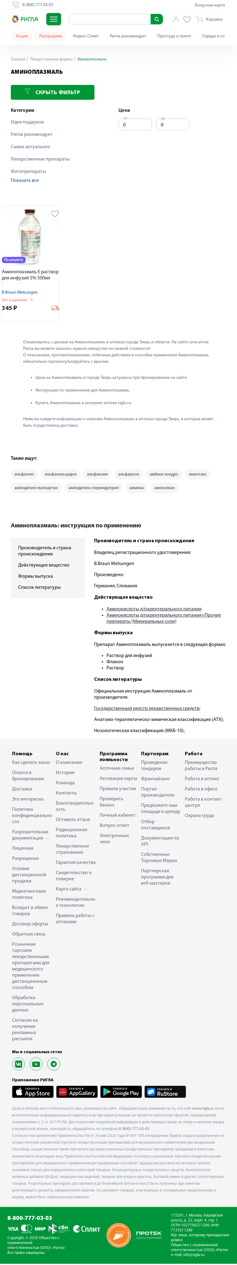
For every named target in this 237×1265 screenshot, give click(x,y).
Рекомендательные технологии (75, 903)
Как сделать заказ (31, 763)
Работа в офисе (201, 790)
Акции (22, 36)
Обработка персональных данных (28, 1005)
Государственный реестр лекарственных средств (146, 709)
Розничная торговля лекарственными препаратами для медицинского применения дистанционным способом (30, 967)
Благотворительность (75, 807)
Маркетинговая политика (29, 895)
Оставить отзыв (73, 821)
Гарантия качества (76, 863)
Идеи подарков (27, 122)
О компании (69, 763)
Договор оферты (30, 925)
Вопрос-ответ (114, 826)
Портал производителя (157, 793)
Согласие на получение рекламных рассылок (25, 1031)
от (125, 118)
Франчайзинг (155, 780)
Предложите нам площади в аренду (160, 809)
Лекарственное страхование (72, 850)
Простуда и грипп (174, 36)
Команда (65, 784)
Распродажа (50, 36)
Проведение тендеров (154, 767)
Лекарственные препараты (40, 159)
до (163, 118)
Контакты (66, 794)
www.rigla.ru (203, 1110)
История (65, 774)
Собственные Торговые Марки (159, 859)
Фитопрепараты (28, 171)
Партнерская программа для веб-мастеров (157, 878)
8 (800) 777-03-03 (134, 1130)
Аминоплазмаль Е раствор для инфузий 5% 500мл (30, 275)
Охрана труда (199, 817)
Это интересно (28, 800)
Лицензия (22, 849)
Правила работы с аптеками (75, 920)
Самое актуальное (30, 147)
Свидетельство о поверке (74, 877)
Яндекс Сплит (86, 36)
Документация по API (160, 842)
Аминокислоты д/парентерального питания (154, 610)
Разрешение (25, 859)
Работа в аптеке (202, 780)
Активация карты (118, 779)
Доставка (22, 790)
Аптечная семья (117, 769)
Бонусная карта (210, 5)
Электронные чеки (114, 840)
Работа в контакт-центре (204, 803)
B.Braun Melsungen (20, 292)
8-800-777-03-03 (29, 1219)
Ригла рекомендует (128, 36)
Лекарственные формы (52, 59)
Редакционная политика (71, 834)
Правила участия (118, 790)
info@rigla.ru (193, 1256)
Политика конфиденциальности (32, 817)
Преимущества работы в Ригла (201, 767)
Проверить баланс (111, 803)
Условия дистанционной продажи (29, 876)
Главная (18, 59)
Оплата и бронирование (28, 777)
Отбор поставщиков (155, 826)
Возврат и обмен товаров (30, 912)
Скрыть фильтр (52, 92)
